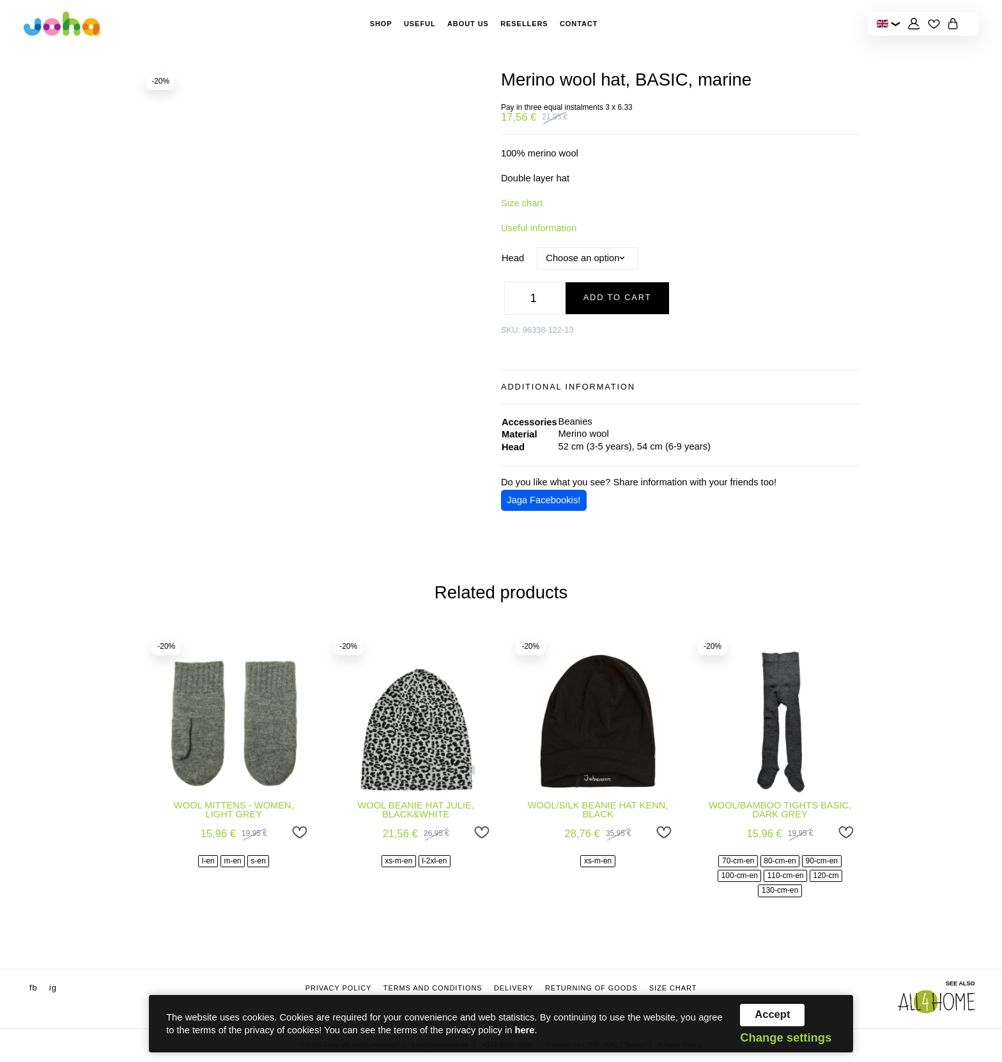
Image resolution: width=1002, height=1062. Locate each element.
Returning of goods (591, 988)
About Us (468, 23)
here (524, 1030)
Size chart (522, 203)
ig (53, 987)
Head (513, 258)
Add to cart (617, 297)
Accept (772, 1014)
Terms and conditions (432, 988)
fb (33, 987)
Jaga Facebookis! (543, 500)
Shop (381, 23)
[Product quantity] (533, 298)
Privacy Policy (338, 988)
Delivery (514, 988)
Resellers (524, 23)
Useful (420, 23)
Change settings (785, 1037)
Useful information (538, 228)
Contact (578, 23)
